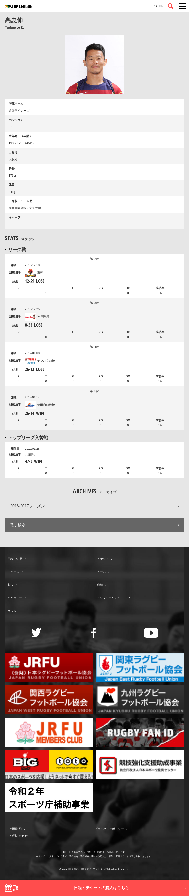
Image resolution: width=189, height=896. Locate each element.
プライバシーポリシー (109, 829)
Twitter (36, 632)
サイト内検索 (170, 6)
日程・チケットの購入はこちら (101, 888)
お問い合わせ (19, 835)
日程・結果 (14, 559)
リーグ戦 (17, 249)
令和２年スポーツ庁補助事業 (49, 797)
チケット (103, 559)
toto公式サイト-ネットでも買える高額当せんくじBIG (49, 764)
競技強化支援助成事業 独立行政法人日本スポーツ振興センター (140, 764)
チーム (101, 572)
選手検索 (18, 525)
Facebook (93, 633)
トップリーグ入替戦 (28, 437)
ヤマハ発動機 (40, 361)
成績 (100, 585)
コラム (11, 611)
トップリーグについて (111, 598)
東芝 (34, 272)
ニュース (13, 572)
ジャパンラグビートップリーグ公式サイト (18, 6)
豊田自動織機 (40, 405)
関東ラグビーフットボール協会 (140, 667)
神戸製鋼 (37, 316)
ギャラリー (14, 598)
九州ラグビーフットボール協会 (140, 699)
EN (161, 6)
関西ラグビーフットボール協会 (49, 699)
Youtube (151, 633)
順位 (10, 585)
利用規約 (16, 829)
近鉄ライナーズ (19, 110)
